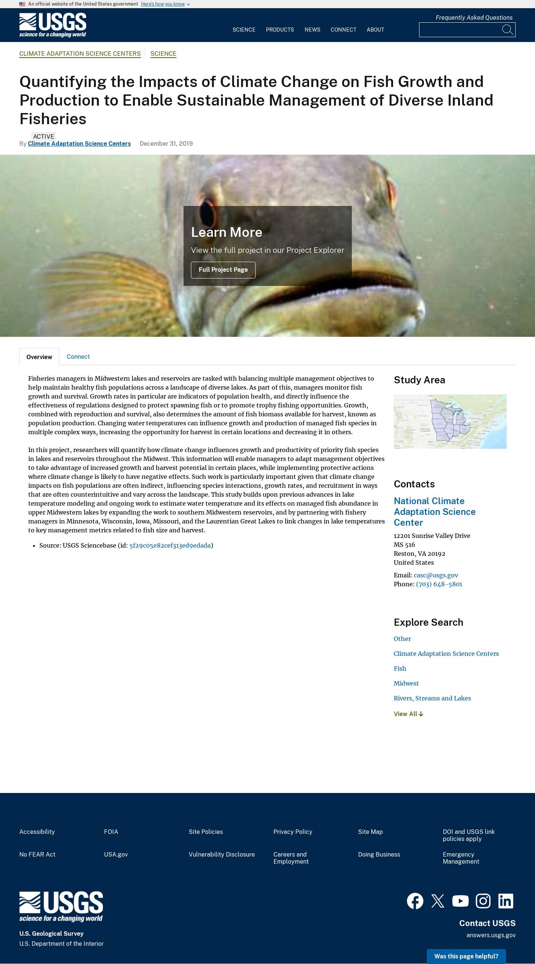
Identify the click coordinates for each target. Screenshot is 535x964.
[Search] (508, 29)
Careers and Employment (291, 858)
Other (402, 638)
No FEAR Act (37, 854)
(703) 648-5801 (439, 584)
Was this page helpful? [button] (466, 956)
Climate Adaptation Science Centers (80, 53)
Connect (343, 30)
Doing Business (379, 854)
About (375, 30)
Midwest (406, 683)
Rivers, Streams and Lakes (432, 698)
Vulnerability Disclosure (222, 854)
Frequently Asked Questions (474, 17)
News (312, 30)
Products (280, 30)
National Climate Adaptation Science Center (435, 512)
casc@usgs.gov (436, 575)
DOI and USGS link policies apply (469, 835)
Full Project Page (223, 269)
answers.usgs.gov (491, 935)
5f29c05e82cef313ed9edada (170, 545)
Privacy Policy (292, 832)
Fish (400, 668)
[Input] (467, 29)
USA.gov (116, 854)
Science (244, 30)
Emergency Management (461, 858)
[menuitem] (244, 25)
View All (408, 714)
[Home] (52, 35)
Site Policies (206, 832)
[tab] (39, 356)
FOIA (111, 832)
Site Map (370, 832)
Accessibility (37, 832)
